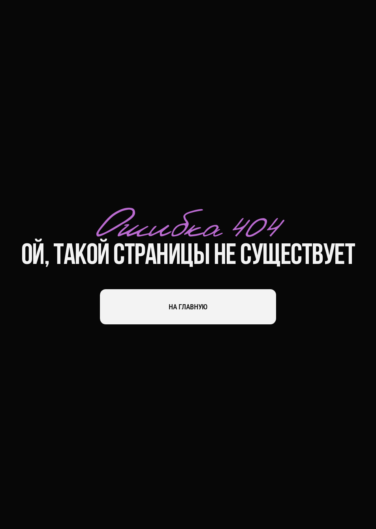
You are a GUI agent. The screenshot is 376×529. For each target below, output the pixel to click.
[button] (358, 18)
